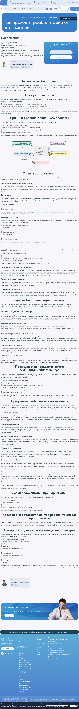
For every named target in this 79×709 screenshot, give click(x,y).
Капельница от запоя (25, 664)
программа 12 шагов (24, 416)
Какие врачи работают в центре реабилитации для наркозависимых (22, 55)
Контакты (42, 9)
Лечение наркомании (25, 644)
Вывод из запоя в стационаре (24, 671)
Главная (24, 17)
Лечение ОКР (23, 691)
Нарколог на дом (24, 662)
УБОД (21, 679)
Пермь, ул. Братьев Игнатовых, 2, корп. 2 (21, 3)
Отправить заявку (61, 57)
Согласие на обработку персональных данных (60, 654)
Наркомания (18, 9)
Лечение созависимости (26, 650)
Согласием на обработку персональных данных (57, 705)
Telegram (9, 615)
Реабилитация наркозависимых (10, 85)
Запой (13, 9)
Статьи (30, 17)
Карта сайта (41, 643)
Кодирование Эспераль (26, 658)
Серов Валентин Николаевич (20, 583)
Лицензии (40, 652)
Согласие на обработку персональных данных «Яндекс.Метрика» (60, 659)
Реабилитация (25, 9)
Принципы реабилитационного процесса (14, 45)
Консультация (64, 9)
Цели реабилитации (8, 44)
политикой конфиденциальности (58, 61)
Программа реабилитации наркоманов (14, 52)
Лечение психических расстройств (25, 682)
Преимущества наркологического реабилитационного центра (20, 50)
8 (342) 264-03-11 (54, 641)
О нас (37, 9)
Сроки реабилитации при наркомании (13, 53)
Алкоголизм (8, 9)
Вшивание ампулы (24, 660)
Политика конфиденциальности (57, 650)
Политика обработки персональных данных (60, 656)
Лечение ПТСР (23, 689)
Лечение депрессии (25, 687)
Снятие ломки (23, 656)
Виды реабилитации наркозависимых (13, 49)
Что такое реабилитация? (9, 42)
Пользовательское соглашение (57, 652)
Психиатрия (33, 9)
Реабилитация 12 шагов (26, 677)
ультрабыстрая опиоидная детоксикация (38, 212)
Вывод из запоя (23, 641)
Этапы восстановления (9, 47)
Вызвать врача (7, 648)
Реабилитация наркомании (27, 666)
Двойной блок (23, 675)
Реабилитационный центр (27, 669)
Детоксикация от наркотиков (24, 652)
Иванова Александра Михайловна (21, 64)
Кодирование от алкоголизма (24, 646)
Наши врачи (40, 647)
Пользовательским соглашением (34, 706)
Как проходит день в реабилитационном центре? (17, 57)
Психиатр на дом (24, 685)
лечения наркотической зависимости (51, 85)
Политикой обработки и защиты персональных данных (13, 706)
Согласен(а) (74, 705)
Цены (39, 654)
